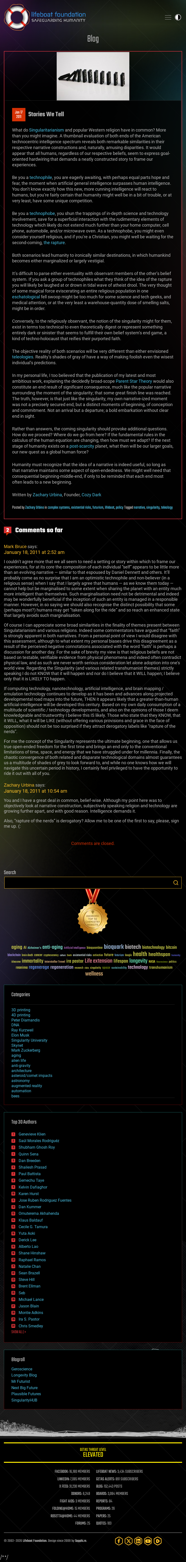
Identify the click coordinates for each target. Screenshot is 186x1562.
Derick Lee (27, 1240)
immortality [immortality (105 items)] (32, 961)
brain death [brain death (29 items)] (27, 955)
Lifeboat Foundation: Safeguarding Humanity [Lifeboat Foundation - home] (81, 17)
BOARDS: (101, 1494)
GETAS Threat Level (93, 1453)
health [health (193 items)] (140, 954)
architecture (21, 1070)
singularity (153, 508)
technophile (41, 177)
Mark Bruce (15, 546)
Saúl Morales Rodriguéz (39, 1140)
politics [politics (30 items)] (173, 962)
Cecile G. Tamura (33, 1227)
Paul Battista (30, 1174)
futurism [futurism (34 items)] (119, 955)
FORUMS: (80, 1523)
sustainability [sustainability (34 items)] (119, 968)
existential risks (81, 508)
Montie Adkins (31, 1312)
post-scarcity (82, 446)
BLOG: (99, 1486)
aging (16, 1055)
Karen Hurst (29, 1193)
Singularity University (29, 1040)
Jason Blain (29, 1306)
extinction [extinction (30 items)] (98, 955)
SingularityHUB (24, 1400)
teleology (167, 508)
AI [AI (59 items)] (24, 948)
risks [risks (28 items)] (87, 968)
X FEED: (64, 1486)
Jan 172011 (19, 114)
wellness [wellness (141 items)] (94, 974)
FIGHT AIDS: (67, 1501)
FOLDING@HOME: (63, 1509)
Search (176, 882)
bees (15, 1096)
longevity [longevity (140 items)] (138, 961)
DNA (15, 1025)
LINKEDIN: (63, 1479)
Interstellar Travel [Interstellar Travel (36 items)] (55, 962)
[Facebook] (119, 1541)
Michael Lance (31, 1299)
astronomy (20, 1080)
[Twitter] (128, 1541)
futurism (98, 508)
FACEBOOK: (62, 1472)
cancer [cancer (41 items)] (38, 955)
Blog (93, 39)
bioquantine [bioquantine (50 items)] (95, 948)
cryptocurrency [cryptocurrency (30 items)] (51, 955)
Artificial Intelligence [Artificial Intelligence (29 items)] (74, 948)
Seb (22, 1293)
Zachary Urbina (47, 494)
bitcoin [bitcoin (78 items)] (171, 947)
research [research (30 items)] (79, 968)
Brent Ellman (29, 1286)
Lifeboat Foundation (34, 1541)
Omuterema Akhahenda (39, 1213)
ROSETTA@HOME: (62, 1516)
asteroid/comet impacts (31, 1075)
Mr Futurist (20, 1381)
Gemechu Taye (31, 1180)
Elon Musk (20, 1035)
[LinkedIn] (138, 1541)
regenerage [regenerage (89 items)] (39, 967)
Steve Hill (27, 1279)
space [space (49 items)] (106, 968)
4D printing (20, 1015)
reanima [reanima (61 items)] (22, 967)
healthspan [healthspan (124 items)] (159, 955)
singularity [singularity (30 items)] (95, 968)
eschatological (26, 296)
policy (119, 508)
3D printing (20, 1010)
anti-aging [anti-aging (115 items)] (52, 947)
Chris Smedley (31, 1326)
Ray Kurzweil (22, 1030)
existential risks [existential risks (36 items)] (82, 955)
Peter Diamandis (25, 1020)
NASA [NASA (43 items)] (152, 962)
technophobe (42, 213)
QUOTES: (101, 1523)
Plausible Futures (26, 1394)
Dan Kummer (30, 1207)
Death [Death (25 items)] (69, 955)
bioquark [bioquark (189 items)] (114, 947)
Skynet (17, 1045)
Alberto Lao (28, 1246)
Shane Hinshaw (32, 1253)
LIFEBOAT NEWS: (106, 1472)
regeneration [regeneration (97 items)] (61, 967)
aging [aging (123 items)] (16, 947)
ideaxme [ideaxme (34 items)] (16, 962)
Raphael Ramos (32, 1260)
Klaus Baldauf (31, 1220)
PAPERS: (101, 1516)
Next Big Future (24, 1387)
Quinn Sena (29, 1154)
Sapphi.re (80, 1541)
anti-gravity (21, 1065)
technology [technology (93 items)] (138, 967)
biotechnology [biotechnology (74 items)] (153, 947)
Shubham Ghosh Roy (37, 1147)
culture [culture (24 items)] (63, 955)
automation (21, 1091)
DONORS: (76, 1494)
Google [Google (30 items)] (128, 955)
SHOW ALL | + (18, 1332)
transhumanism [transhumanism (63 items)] (160, 967)
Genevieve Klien (32, 1134)
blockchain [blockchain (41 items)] (14, 955)
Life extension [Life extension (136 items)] (98, 961)
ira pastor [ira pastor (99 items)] (75, 961)
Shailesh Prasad (32, 1167)
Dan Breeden (29, 1160)
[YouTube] (148, 1541)
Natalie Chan (30, 1266)
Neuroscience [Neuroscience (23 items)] (162, 962)
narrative (139, 508)
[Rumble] (158, 1541)
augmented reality (26, 1085)
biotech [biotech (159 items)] (133, 947)
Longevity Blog (24, 1375)
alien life (18, 1060)
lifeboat (109, 508)
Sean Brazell (29, 1273)
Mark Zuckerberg (25, 1050)
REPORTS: (102, 1501)
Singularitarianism (46, 130)
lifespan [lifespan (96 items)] (121, 961)
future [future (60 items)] (108, 955)
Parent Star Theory (134, 381)
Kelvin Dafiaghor (33, 1187)
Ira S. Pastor (29, 1319)
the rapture (54, 242)
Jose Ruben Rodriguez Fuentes (45, 1200)
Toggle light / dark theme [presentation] (178, 17)
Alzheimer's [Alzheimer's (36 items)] (34, 948)
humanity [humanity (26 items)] (175, 955)
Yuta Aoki (27, 1233)
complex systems (59, 508)
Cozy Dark (91, 494)
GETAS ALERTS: (105, 1479)
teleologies (22, 356)
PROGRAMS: (103, 1509)
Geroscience (21, 1369)
